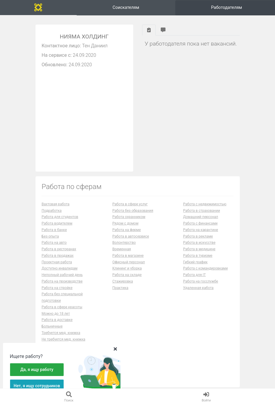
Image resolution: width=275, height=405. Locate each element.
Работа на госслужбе (200, 281)
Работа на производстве (62, 281)
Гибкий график (195, 262)
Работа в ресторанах (59, 249)
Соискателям (125, 7)
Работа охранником (128, 217)
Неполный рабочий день (62, 275)
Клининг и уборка (127, 268)
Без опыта (50, 236)
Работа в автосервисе (130, 236)
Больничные (52, 326)
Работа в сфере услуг (130, 204)
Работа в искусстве (199, 243)
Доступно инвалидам (60, 268)
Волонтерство (124, 243)
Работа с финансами (200, 223)
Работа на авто (54, 243)
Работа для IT (194, 275)
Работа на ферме (126, 230)
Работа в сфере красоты (62, 307)
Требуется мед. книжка (61, 333)
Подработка (52, 211)
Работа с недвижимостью (204, 204)
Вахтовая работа (56, 204)
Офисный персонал (128, 262)
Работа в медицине (199, 249)
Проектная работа (57, 262)
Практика (120, 288)
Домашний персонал (200, 217)
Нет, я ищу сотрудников (37, 385)
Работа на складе (127, 275)
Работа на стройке (57, 288)
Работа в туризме (198, 256)
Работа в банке (54, 230)
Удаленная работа (198, 288)
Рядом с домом (125, 223)
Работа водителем (57, 223)
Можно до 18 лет (56, 314)
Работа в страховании (201, 211)
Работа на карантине (200, 230)
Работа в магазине (128, 256)
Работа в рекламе (198, 236)
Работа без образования (132, 211)
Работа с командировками (205, 268)
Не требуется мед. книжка (64, 339)
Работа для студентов (60, 217)
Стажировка (122, 281)
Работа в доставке (57, 320)
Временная (121, 249)
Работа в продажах (58, 256)
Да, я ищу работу (36, 369)
